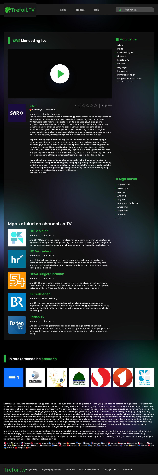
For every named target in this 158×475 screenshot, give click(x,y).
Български (15, 443)
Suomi (87, 443)
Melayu (35, 445)
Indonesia (131, 443)
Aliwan (120, 45)
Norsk (55, 445)
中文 (28, 448)
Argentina (122, 206)
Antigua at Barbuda (127, 203)
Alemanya (122, 188)
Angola (121, 199)
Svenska (133, 445)
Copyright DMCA (111, 469)
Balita (63, 9)
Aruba (120, 218)
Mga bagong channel (51, 469)
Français (95, 443)
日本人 (150, 443)
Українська (9, 448)
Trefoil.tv (15, 469)
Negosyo (122, 67)
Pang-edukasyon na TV (129, 78)
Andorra (121, 195)
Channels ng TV (125, 52)
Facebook (127, 469)
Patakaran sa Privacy (89, 469)
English (61, 443)
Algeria (121, 192)
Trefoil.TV (20, 9)
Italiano (141, 443)
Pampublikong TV (126, 74)
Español (70, 443)
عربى (7, 443)
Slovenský (101, 445)
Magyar (121, 443)
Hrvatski (112, 443)
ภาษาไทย (143, 445)
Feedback (70, 469)
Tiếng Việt (20, 448)
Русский (92, 445)
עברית (104, 443)
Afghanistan (123, 184)
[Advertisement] (79, 24)
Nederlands (45, 445)
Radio (96, 9)
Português (72, 445)
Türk (151, 445)
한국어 (7, 445)
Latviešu (26, 445)
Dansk (34, 443)
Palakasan (80, 9)
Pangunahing (32, 469)
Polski (62, 445)
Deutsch (43, 443)
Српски (124, 445)
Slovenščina (113, 445)
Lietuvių (16, 445)
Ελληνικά (52, 443)
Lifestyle (121, 56)
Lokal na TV (123, 60)
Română (83, 445)
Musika (121, 63)
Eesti (79, 443)
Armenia (121, 214)
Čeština (25, 443)
